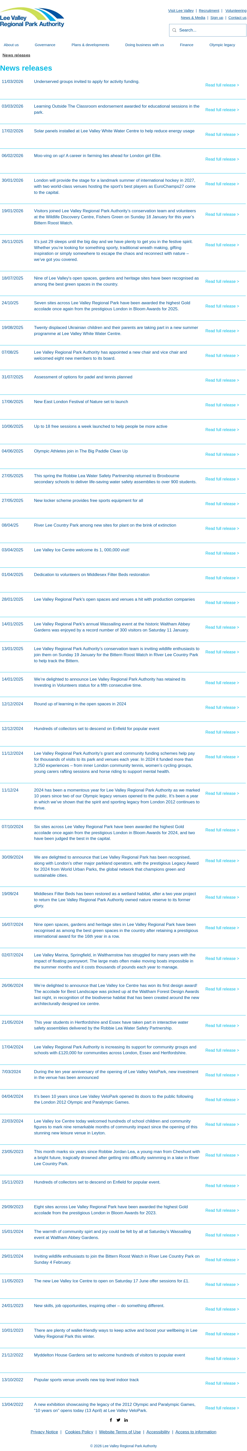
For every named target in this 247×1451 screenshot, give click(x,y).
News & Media (193, 17)
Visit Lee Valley (181, 10)
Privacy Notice (44, 1432)
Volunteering (236, 10)
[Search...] (207, 30)
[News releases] (16, 54)
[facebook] (110, 1420)
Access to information (196, 1432)
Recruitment (209, 10)
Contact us (237, 17)
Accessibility (158, 1432)
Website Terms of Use (120, 1432)
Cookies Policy (79, 1432)
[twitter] (118, 1420)
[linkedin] (126, 1420)
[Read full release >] (223, 85)
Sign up (216, 17)
